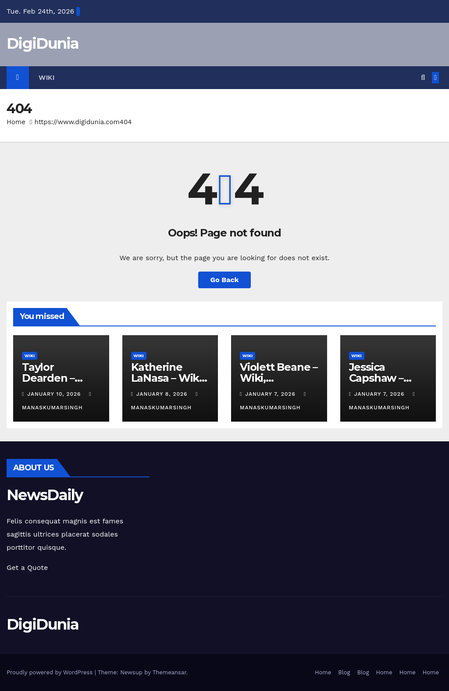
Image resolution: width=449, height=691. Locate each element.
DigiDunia (43, 43)
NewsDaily (45, 495)
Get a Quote (27, 567)
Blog (344, 672)
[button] (423, 77)
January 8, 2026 (163, 394)
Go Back (224, 280)
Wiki (46, 78)
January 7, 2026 (271, 394)
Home (16, 122)
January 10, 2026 (55, 394)
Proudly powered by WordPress (51, 672)
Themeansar (169, 672)
